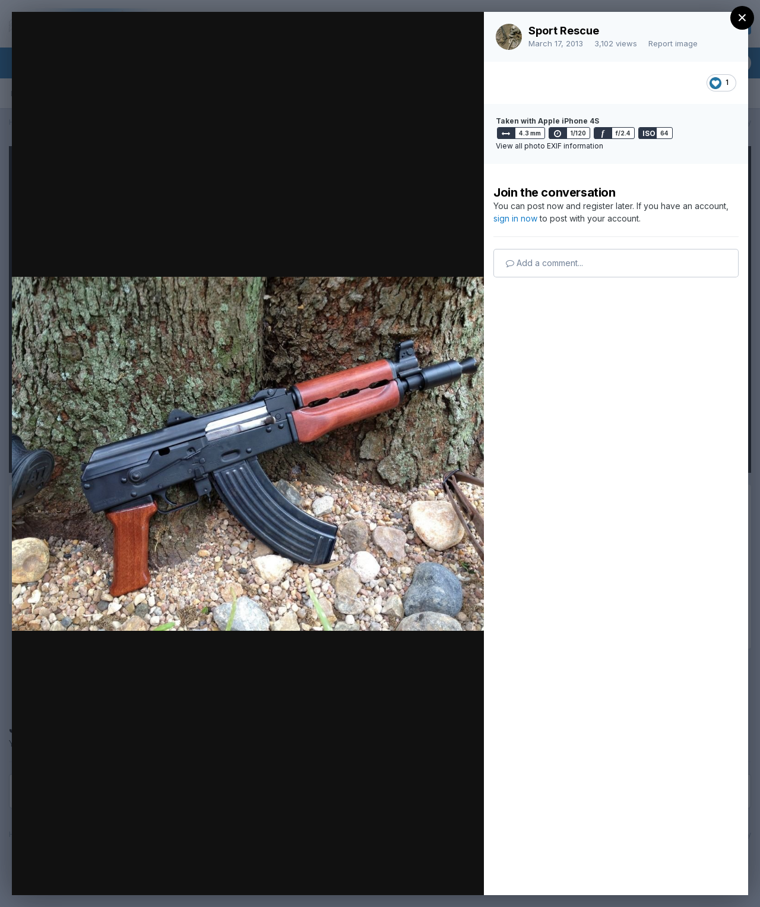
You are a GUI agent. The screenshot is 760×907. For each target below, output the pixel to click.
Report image (673, 43)
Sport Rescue (563, 30)
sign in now (515, 218)
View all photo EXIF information (549, 145)
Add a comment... (544, 263)
